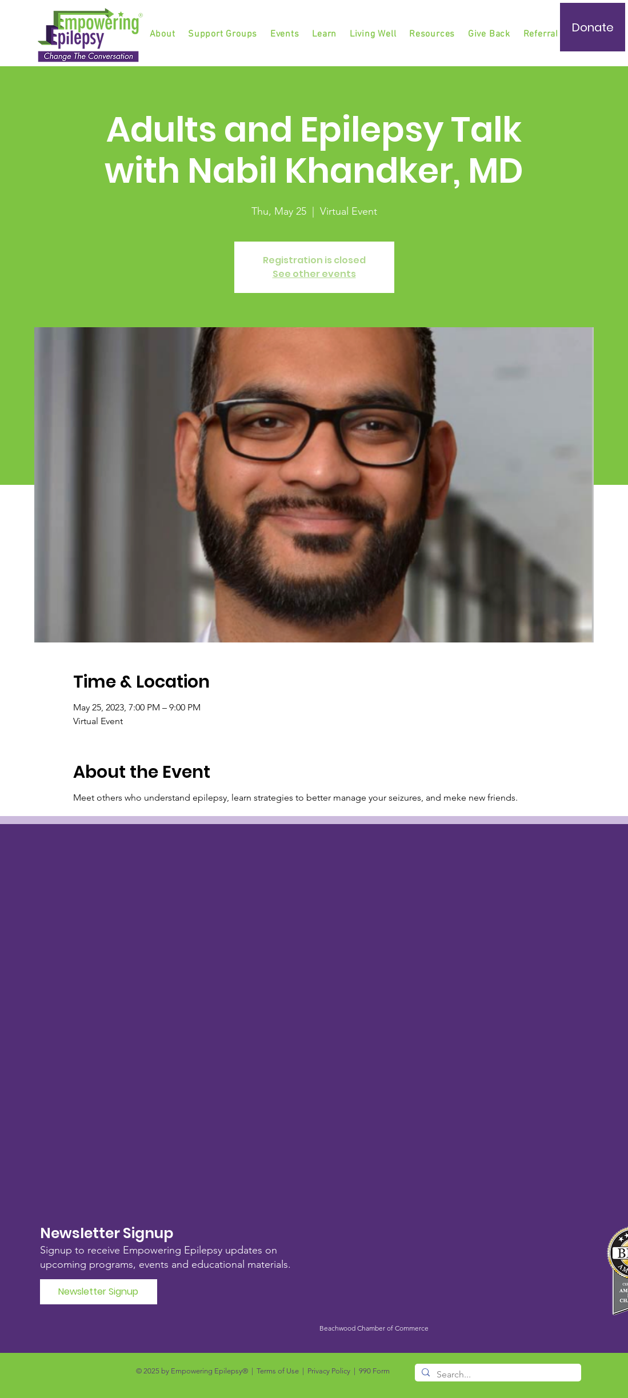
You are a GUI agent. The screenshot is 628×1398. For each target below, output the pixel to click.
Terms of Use (278, 1371)
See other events (314, 273)
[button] (223, 34)
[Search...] (497, 1374)
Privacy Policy (328, 1371)
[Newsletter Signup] (98, 1291)
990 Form (374, 1371)
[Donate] (592, 27)
